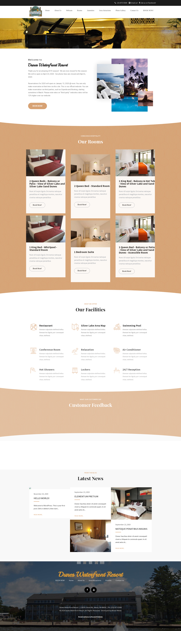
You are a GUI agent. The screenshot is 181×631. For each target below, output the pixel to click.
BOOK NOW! (148, 10)
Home (47, 10)
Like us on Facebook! (148, 3)
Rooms (79, 10)
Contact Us (134, 10)
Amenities (90, 10)
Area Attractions (105, 10)
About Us (57, 10)
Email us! (134, 3)
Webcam (69, 10)
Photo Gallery (121, 10)
